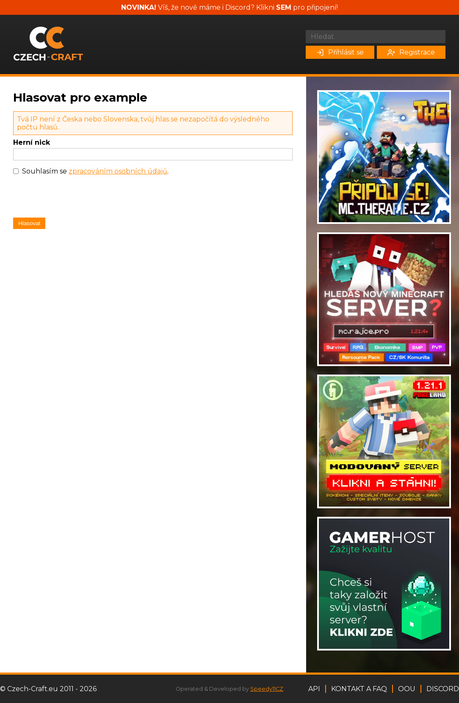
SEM (283, 7)
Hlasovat (29, 223)
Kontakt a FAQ (359, 689)
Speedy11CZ (266, 689)
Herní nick (31, 142)
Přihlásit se (340, 52)
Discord (442, 689)
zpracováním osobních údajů (118, 171)
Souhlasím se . (95, 171)
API (314, 689)
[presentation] (77, 198)
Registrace (411, 52)
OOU (406, 689)
